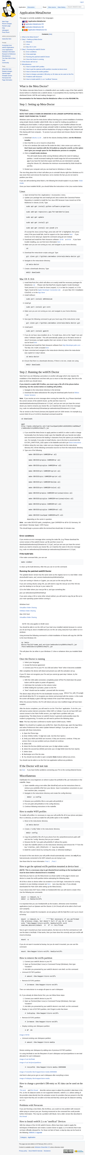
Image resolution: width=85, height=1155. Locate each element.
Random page (6, 26)
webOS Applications (8, 47)
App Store (41, 292)
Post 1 (47, 861)
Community (5, 62)
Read (44, 7)
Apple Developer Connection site (49, 290)
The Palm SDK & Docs (8, 58)
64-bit (69, 239)
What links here (6, 69)
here (70, 234)
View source (52, 7)
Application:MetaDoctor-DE (34, 27)
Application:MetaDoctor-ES (37, 30)
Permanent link (6, 78)
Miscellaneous (6, 56)
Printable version (7, 75)
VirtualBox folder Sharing (28, 607)
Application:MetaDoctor (37, 21)
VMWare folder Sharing (28, 611)
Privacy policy (23, 1151)
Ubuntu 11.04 (36, 138)
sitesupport (5, 30)
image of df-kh (24, 1035)
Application (31, 1137)
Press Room (5, 32)
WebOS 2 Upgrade (35, 1132)
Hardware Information (8, 52)
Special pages (6, 73)
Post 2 (54, 861)
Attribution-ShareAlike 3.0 (42, 1147)
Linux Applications (7, 49)
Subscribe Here (6, 39)
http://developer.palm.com (71, 345)
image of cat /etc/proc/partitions (30, 1062)
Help (3, 28)
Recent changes (7, 23)
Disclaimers (47, 1151)
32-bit (61, 239)
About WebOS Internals (35, 1151)
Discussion (31, 7)
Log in (82, 2)
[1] (34, 285)
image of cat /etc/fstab (27, 1059)
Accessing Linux (7, 45)
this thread (34, 1090)
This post (23, 1090)
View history (61, 7)
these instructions (75, 442)
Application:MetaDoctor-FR (34, 24)
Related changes (7, 71)
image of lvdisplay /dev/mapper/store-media (35, 1078)
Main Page (5, 21)
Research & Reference (8, 54)
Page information (7, 80)
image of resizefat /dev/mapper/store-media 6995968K (38, 1072)
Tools (3, 60)
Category (23, 1137)
